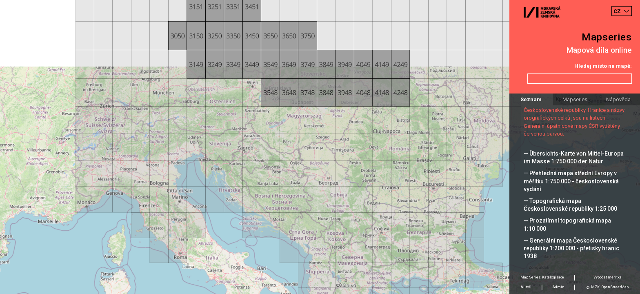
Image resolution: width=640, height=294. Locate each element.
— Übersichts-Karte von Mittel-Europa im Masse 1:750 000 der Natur (574, 157)
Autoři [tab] (525, 287)
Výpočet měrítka (607, 277)
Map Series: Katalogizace (542, 277)
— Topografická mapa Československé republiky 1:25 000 (570, 205)
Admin (558, 287)
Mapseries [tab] (574, 99)
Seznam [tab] (531, 99)
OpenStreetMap (615, 287)
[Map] (320, 147)
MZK (595, 287)
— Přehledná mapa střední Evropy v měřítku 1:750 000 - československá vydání (571, 181)
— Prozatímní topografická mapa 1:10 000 (567, 224)
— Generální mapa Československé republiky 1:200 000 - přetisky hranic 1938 (571, 248)
